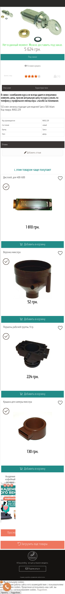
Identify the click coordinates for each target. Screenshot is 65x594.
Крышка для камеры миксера (17, 402)
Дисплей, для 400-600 (14, 177)
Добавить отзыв (32, 152)
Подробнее (42, 590)
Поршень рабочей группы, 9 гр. (18, 327)
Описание (7, 88)
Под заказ (32, 57)
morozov (43, 577)
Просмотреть (14, 532)
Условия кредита (32, 66)
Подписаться (32, 568)
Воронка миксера (12, 252)
